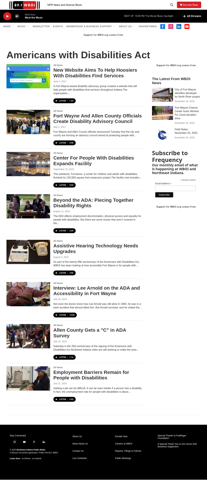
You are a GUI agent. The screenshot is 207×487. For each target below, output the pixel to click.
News (7, 33)
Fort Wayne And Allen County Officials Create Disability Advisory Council (97, 125)
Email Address (163, 190)
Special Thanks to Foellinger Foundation (172, 444)
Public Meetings (123, 465)
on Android (36, 466)
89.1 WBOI (53, 460)
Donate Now (192, 8)
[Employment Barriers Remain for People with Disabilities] (28, 386)
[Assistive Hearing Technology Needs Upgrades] (28, 259)
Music (22, 33)
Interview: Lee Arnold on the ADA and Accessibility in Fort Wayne (96, 298)
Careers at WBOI (123, 451)
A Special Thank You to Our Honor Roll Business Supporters (177, 452)
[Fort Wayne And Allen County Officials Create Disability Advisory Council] (28, 129)
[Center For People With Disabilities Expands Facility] (28, 171)
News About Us (80, 451)
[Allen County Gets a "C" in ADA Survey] (28, 343)
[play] (7, 23)
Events (58, 33)
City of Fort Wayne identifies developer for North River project (187, 100)
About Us (125, 33)
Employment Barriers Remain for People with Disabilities (91, 382)
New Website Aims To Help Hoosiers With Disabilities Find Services (95, 80)
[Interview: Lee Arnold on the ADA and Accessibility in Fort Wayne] (28, 301)
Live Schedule (79, 465)
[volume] (17, 23)
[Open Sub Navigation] (13, 33)
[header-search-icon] (172, 8)
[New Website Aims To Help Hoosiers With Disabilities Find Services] (28, 83)
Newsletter (41, 33)
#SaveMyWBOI (148, 33)
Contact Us (78, 458)
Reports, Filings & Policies (128, 458)
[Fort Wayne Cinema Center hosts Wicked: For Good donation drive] (162, 120)
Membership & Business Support (89, 33)
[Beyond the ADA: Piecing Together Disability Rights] (28, 213)
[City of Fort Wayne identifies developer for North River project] (162, 102)
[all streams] (192, 23)
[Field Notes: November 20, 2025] (162, 142)
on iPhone (26, 466)
